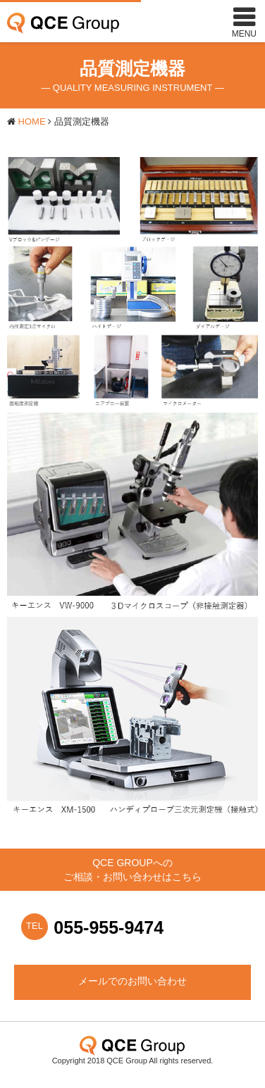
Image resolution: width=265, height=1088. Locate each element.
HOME (32, 121)
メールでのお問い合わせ (132, 981)
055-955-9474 (109, 927)
